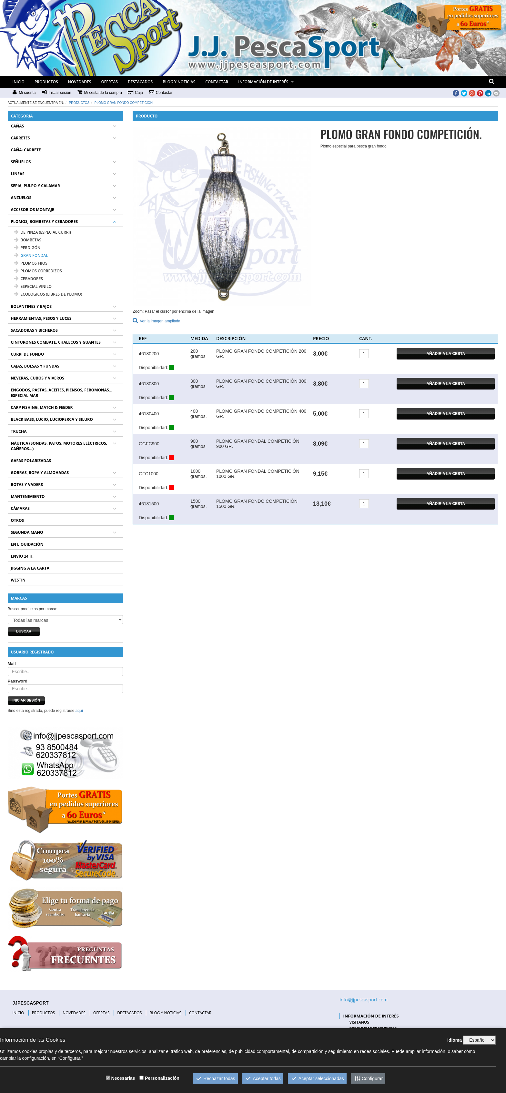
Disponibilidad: (153, 367)
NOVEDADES (79, 82)
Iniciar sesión (26, 700)
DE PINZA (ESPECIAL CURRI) (42, 232)
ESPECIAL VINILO (33, 286)
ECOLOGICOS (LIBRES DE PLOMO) (48, 294)
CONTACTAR (216, 82)
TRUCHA (19, 431)
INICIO (19, 82)
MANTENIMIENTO (28, 496)
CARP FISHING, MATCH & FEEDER (42, 407)
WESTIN (18, 580)
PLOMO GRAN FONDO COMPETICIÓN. (124, 103)
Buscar (23, 631)
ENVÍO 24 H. (22, 556)
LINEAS (18, 174)
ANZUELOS (21, 197)
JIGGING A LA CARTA (30, 568)
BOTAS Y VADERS (27, 484)
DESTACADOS (140, 82)
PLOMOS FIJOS (30, 263)
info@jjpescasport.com (363, 1000)
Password (17, 681)
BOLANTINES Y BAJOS (31, 306)
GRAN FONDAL (31, 255)
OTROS (17, 520)
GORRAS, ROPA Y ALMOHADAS (40, 472)
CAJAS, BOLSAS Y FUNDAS (35, 366)
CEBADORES (28, 278)
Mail (12, 663)
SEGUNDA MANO (27, 532)
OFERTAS (109, 82)
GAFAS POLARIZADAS (31, 460)
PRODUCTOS (46, 82)
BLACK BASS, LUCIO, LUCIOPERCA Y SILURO (52, 419)
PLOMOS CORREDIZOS (38, 271)
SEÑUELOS (21, 162)
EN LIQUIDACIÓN (27, 544)
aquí (79, 710)
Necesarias (123, 1078)
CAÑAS (17, 126)
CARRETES (20, 138)
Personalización (162, 1078)
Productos (79, 103)
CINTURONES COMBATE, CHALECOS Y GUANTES (56, 342)
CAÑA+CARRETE (26, 150)
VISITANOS (359, 1022)
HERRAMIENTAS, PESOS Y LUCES (41, 318)
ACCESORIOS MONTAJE (32, 209)
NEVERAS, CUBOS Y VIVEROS (37, 378)
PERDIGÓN (27, 247)
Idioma (454, 1040)
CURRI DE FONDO (27, 354)
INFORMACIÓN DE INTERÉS (263, 82)
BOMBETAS (27, 240)
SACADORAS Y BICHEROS (34, 330)
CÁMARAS (20, 508)
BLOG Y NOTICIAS (179, 82)
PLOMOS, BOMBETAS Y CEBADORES (44, 221)
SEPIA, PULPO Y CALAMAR (35, 185)
